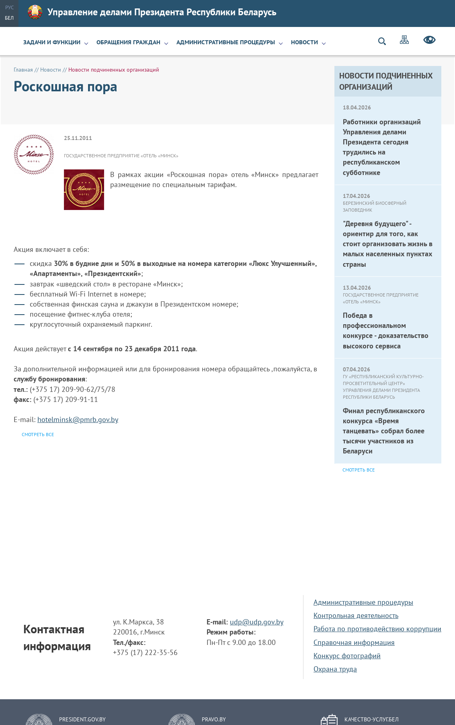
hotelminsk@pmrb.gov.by (77, 419)
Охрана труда (335, 669)
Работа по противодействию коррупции (377, 628)
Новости (304, 42)
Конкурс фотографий (347, 655)
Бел (9, 17)
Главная (23, 69)
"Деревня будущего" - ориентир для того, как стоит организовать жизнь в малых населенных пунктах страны (387, 244)
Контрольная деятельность (356, 615)
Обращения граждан (128, 42)
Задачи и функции (51, 42)
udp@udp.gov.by (256, 621)
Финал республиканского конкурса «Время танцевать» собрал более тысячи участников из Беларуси (384, 431)
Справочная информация (354, 642)
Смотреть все (358, 470)
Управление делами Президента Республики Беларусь (152, 12)
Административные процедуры (225, 42)
